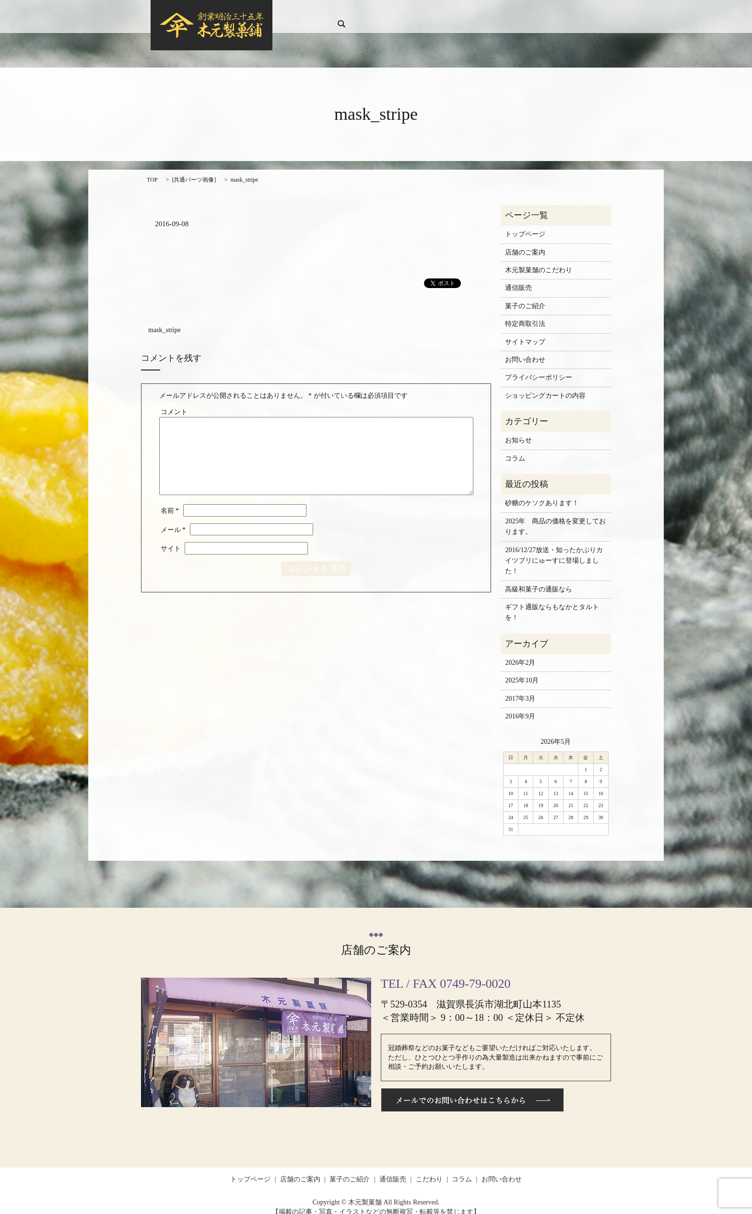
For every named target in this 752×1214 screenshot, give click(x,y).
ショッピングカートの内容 (545, 386)
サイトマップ (525, 332)
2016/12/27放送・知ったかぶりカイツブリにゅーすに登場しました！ (554, 551)
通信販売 (462, 12)
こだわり (494, 12)
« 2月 (514, 732)
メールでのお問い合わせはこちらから (472, 1091)
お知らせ (518, 431)
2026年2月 (520, 653)
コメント (174, 402)
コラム (523, 12)
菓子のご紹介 (423, 12)
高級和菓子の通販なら (538, 580)
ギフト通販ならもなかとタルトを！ (552, 603)
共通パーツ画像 (194, 170)
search (591, 12)
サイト (171, 539)
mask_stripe (164, 320)
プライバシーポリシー (538, 368)
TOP (152, 170)
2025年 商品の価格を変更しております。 (555, 517)
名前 (170, 501)
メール (173, 520)
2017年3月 (520, 689)
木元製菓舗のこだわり (538, 261)
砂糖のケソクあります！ (542, 493)
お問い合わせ (559, 12)
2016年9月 (520, 707)
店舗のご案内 (377, 12)
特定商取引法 (525, 314)
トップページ (332, 12)
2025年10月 (522, 671)
